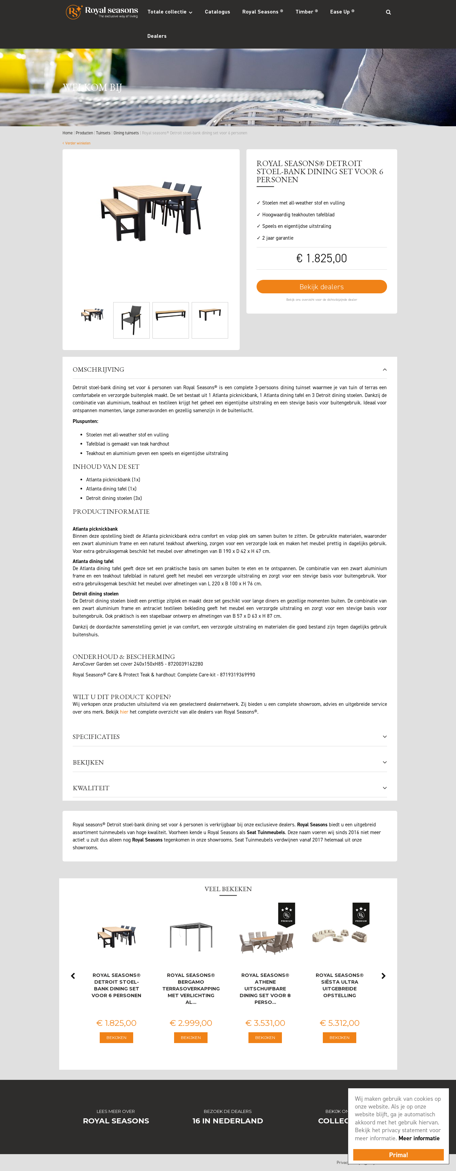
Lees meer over (116, 1111)
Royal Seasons (116, 1120)
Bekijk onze (340, 1111)
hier (124, 712)
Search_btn (388, 11)
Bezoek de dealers (228, 1111)
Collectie (340, 1120)
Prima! (398, 1154)
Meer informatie (419, 1138)
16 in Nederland (227, 1120)
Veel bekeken (228, 888)
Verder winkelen (78, 143)
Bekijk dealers (321, 287)
